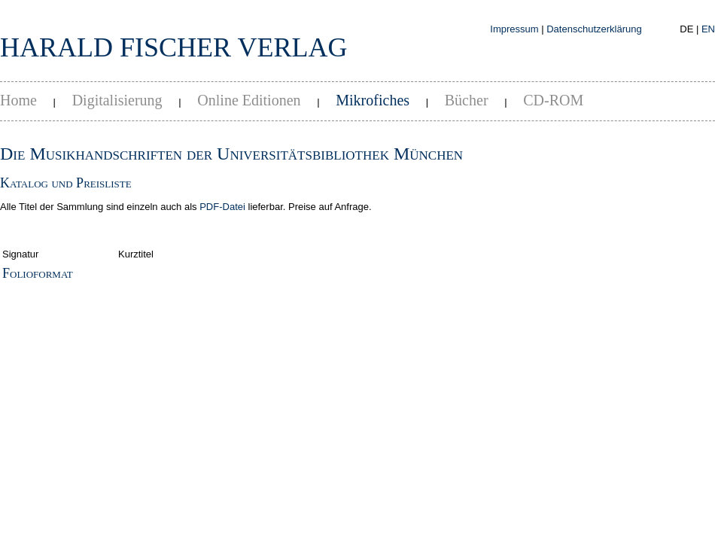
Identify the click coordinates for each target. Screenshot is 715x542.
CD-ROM (553, 100)
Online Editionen (248, 100)
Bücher (466, 100)
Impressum (514, 29)
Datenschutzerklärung (593, 29)
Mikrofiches (372, 100)
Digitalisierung (117, 100)
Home (18, 100)
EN (708, 29)
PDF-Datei (222, 206)
